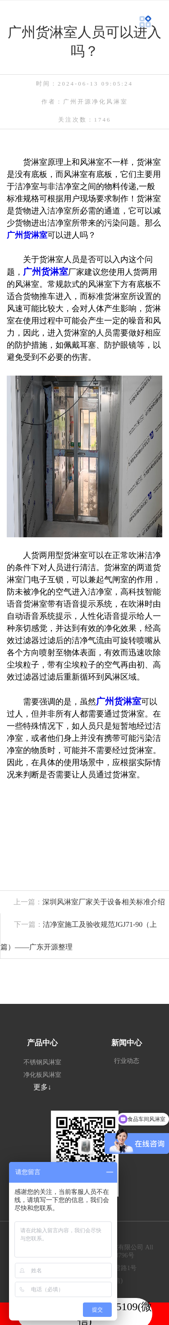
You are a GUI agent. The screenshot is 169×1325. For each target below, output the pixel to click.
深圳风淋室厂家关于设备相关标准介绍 (82, 902)
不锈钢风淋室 (42, 1062)
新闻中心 (126, 1043)
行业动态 (126, 1060)
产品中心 (42, 1043)
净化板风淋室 (42, 1074)
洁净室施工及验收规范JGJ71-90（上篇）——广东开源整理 (78, 936)
